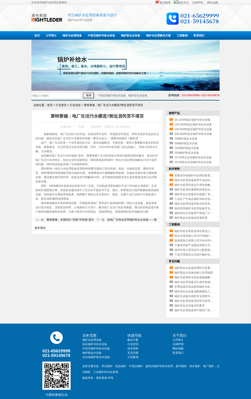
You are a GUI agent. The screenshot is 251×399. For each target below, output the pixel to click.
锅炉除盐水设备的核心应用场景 (194, 272)
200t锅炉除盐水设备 (187, 152)
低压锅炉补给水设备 (94, 344)
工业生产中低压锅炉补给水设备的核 (196, 198)
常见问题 (174, 261)
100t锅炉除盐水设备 (187, 148)
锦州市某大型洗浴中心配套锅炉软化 (196, 249)
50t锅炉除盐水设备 (186, 143)
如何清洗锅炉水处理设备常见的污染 (196, 208)
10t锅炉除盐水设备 (186, 138)
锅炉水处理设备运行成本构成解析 (195, 282)
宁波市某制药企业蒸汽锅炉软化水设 (196, 254)
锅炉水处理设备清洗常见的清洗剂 (195, 300)
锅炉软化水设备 (130, 35)
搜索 (88, 95)
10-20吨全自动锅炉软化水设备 (193, 157)
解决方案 (132, 339)
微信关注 (181, 2)
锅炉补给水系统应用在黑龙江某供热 (196, 231)
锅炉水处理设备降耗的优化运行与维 (196, 189)
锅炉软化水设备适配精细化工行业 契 (197, 291)
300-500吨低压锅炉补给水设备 (193, 129)
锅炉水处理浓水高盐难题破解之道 (195, 277)
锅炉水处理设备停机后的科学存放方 (196, 203)
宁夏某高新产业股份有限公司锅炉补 (196, 245)
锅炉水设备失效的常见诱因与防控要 (196, 296)
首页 (37, 35)
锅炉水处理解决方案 (158, 35)
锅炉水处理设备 (52, 2)
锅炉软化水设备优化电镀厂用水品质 (196, 194)
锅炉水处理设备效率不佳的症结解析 (196, 180)
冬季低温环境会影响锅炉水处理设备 (196, 286)
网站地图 (212, 2)
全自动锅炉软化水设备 (96, 357)
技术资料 (174, 168)
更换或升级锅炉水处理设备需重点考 (196, 175)
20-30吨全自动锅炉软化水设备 (193, 162)
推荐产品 (174, 113)
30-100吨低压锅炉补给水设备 (193, 119)
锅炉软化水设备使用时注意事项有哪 (196, 267)
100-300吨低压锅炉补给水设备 (193, 124)
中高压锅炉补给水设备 (101, 35)
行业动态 (75, 105)
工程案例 (182, 35)
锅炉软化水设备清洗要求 (190, 305)
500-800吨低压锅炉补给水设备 (193, 133)
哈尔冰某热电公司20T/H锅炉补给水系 (197, 235)
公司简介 (51, 35)
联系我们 (199, 35)
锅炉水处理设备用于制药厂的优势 (195, 310)
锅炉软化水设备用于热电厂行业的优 (196, 213)
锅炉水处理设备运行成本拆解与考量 (196, 184)
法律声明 (198, 2)
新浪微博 (163, 2)
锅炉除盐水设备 (92, 352)
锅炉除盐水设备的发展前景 (191, 217)
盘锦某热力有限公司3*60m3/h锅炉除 (197, 240)
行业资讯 (61, 105)
